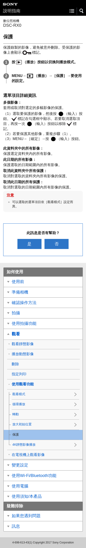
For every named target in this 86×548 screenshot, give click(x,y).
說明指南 (11, 10)
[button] (81, 11)
